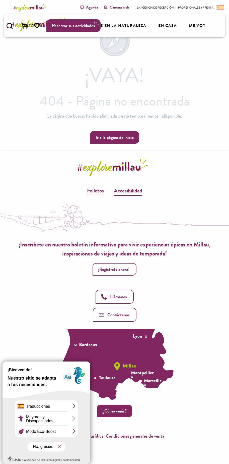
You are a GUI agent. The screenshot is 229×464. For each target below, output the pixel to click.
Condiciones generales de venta (135, 436)
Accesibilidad (128, 190)
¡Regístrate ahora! (114, 269)
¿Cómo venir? (114, 410)
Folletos (95, 190)
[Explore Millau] (31, 8)
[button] (9, 26)
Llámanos (114, 296)
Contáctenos (114, 314)
